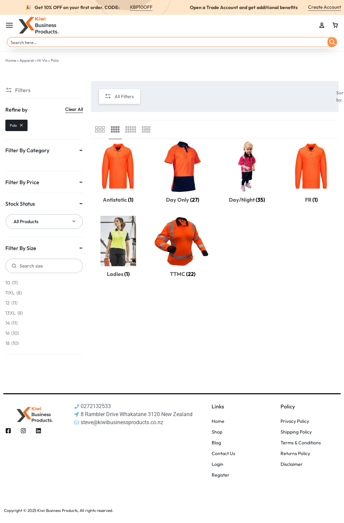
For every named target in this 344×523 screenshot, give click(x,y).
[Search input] (168, 42)
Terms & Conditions (301, 443)
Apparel (26, 60)
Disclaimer (292, 464)
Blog (216, 443)
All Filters (119, 96)
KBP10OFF (141, 7)
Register (220, 475)
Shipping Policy (296, 432)
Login (217, 464)
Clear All (74, 109)
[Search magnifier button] (332, 42)
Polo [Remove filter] (16, 125)
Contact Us (223, 453)
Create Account (324, 7)
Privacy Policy (295, 421)
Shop (217, 432)
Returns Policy (295, 453)
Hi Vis (42, 60)
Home (10, 60)
